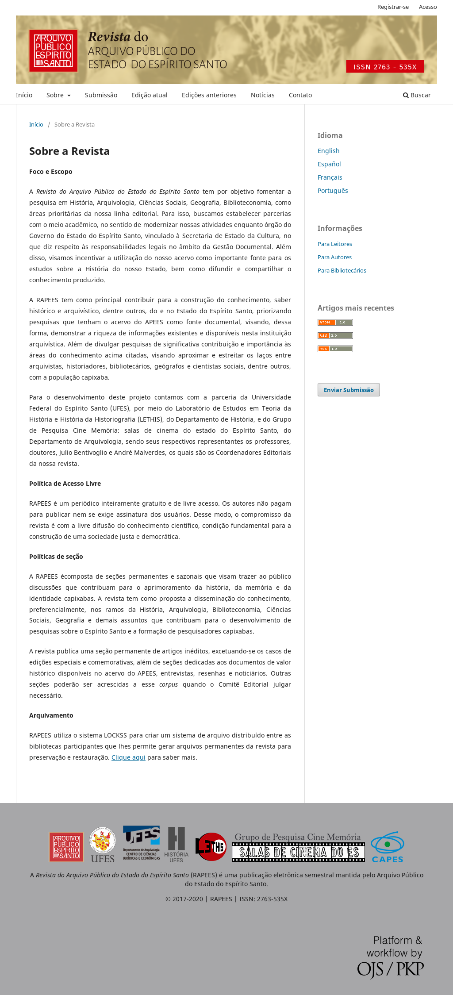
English (329, 150)
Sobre (55, 95)
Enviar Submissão (349, 390)
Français (330, 177)
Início (24, 95)
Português (333, 190)
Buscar (417, 95)
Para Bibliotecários (342, 270)
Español (329, 164)
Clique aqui (128, 757)
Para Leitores (335, 244)
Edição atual (149, 95)
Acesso (428, 7)
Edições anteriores (209, 95)
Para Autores (335, 257)
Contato (300, 95)
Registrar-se (393, 7)
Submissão (101, 95)
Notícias (263, 95)
